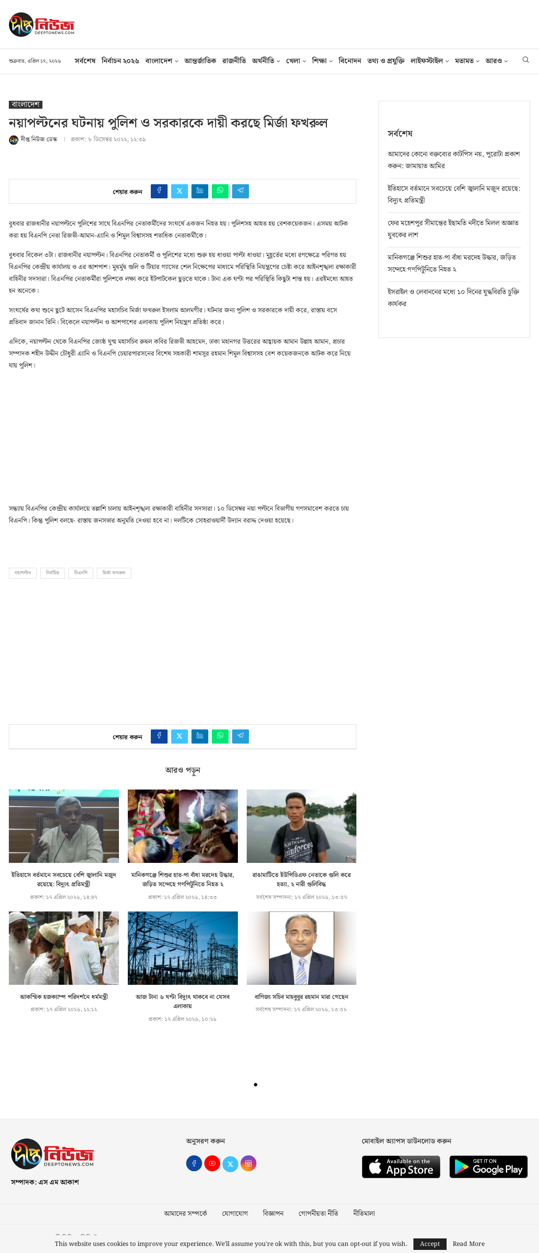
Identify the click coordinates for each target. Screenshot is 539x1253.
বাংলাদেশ (158, 61)
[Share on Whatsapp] (220, 191)
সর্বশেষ (85, 61)
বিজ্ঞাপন (273, 1214)
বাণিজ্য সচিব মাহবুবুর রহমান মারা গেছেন (301, 997)
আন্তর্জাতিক (200, 61)
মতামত (464, 61)
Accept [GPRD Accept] (430, 1244)
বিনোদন (350, 61)
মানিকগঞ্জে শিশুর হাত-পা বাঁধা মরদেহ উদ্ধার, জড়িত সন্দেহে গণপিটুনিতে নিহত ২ (182, 880)
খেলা (293, 61)
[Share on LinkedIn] (199, 191)
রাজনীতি (234, 61)
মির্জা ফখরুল (114, 573)
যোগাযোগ (235, 1214)
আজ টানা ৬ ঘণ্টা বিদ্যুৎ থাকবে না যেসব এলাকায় (182, 1002)
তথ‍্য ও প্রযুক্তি (386, 61)
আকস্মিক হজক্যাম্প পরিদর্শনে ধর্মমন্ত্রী (64, 997)
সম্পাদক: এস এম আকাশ (45, 1182)
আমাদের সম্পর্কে (185, 1214)
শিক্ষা (319, 61)
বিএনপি (81, 573)
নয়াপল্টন (23, 573)
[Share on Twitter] (179, 191)
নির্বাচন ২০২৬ (120, 61)
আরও (493, 61)
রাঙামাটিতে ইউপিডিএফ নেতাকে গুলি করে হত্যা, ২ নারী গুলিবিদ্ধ (301, 880)
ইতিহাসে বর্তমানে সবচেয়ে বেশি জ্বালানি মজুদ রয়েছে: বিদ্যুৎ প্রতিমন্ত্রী (63, 880)
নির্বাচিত (52, 573)
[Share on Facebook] (159, 191)
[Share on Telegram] (240, 191)
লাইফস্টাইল (427, 61)
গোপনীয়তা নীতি (318, 1214)
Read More (469, 1244)
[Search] (525, 61)
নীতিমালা (364, 1214)
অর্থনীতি (263, 61)
